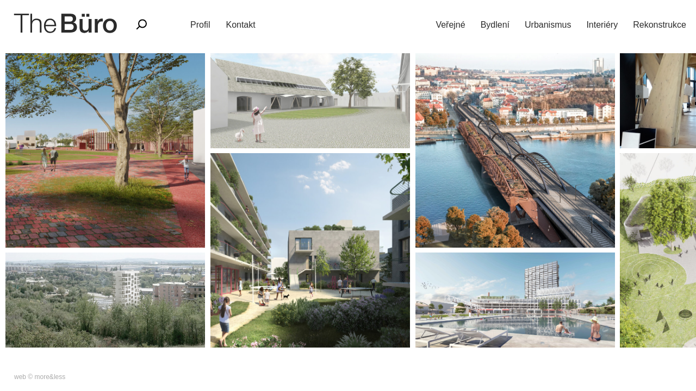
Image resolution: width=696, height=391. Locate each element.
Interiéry (602, 24)
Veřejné (450, 24)
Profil (200, 24)
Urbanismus (548, 24)
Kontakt (240, 24)
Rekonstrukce (659, 24)
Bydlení (495, 24)
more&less (50, 377)
